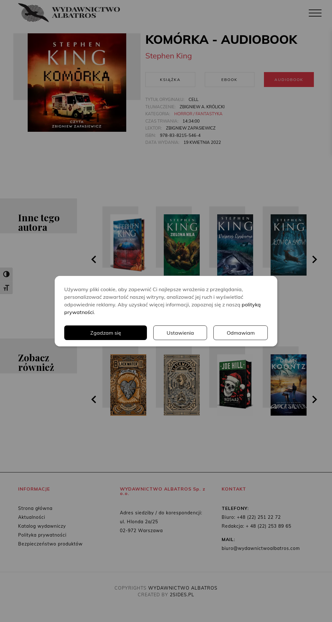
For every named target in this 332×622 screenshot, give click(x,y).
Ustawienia (180, 333)
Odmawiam (241, 333)
